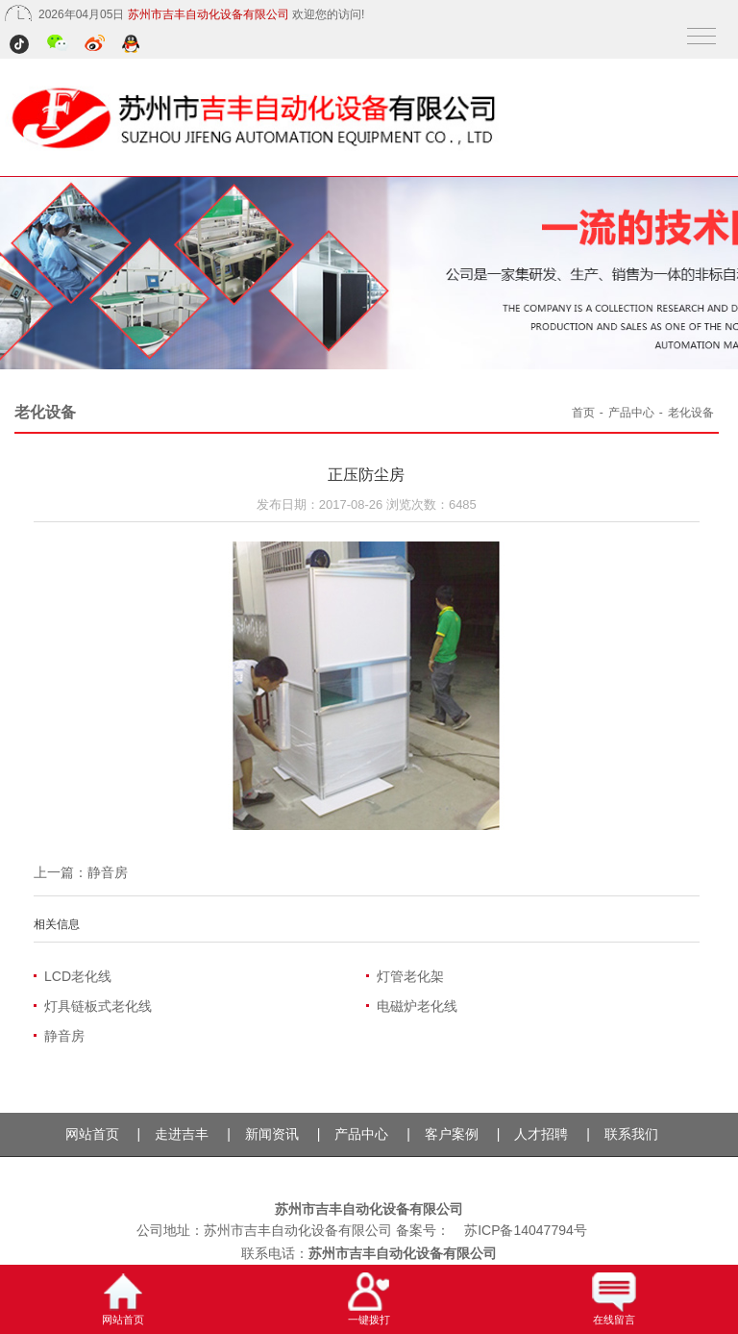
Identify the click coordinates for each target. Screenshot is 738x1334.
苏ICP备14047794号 (525, 1230)
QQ (132, 45)
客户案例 (452, 1134)
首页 (583, 412)
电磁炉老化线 (417, 1006)
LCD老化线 (77, 976)
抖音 (22, 45)
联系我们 (631, 1134)
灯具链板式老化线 (98, 1006)
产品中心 (631, 412)
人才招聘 (541, 1134)
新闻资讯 (272, 1134)
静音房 (107, 872)
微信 (58, 45)
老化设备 (691, 412)
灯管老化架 (410, 976)
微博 (96, 45)
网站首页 (92, 1134)
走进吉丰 (182, 1134)
